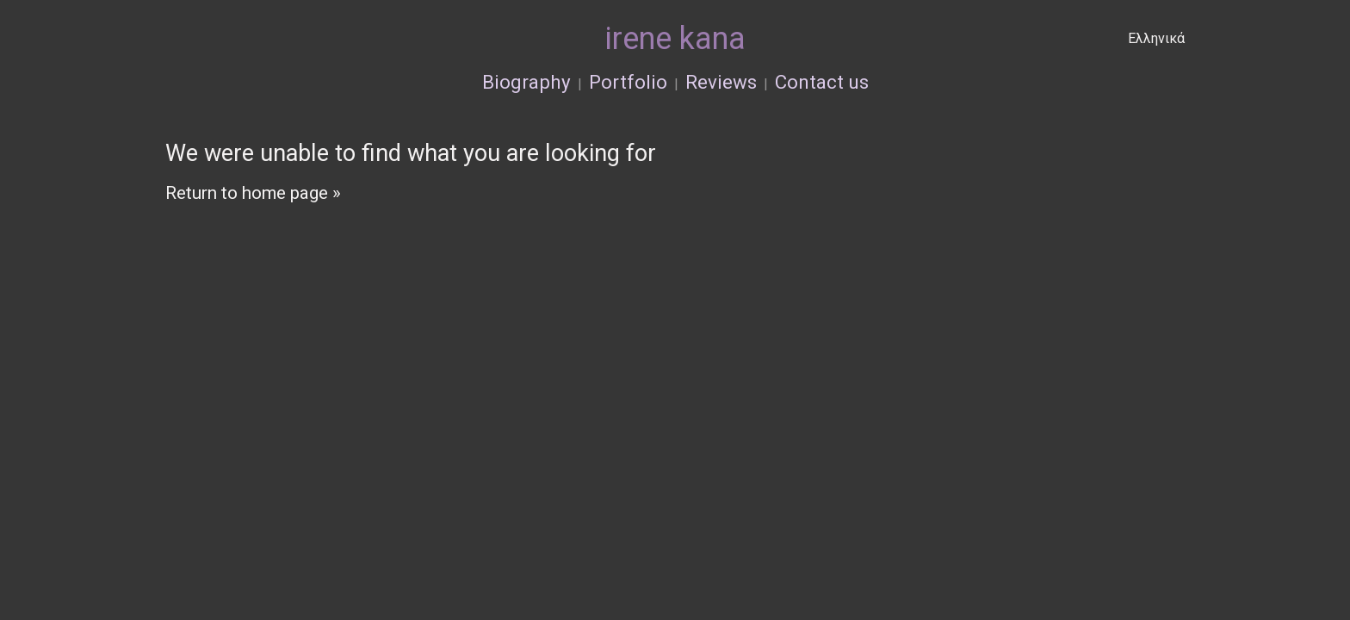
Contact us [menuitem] (822, 82)
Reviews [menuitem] (721, 82)
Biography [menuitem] (526, 82)
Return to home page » (253, 193)
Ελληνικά (1156, 38)
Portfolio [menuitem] (628, 82)
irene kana (675, 39)
